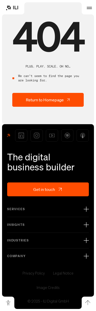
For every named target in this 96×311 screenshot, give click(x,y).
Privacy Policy (34, 273)
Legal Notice (63, 273)
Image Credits (48, 288)
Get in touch (48, 189)
